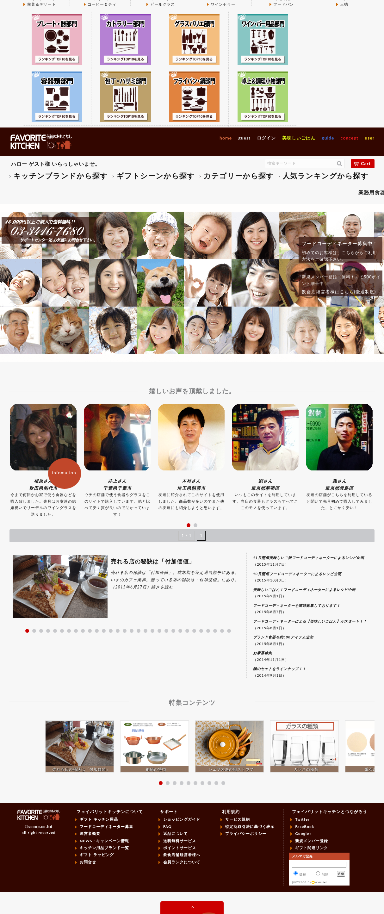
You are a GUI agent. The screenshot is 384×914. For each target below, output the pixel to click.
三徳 (344, 4)
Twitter (302, 819)
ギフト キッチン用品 (99, 819)
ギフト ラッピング (97, 854)
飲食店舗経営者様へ (181, 854)
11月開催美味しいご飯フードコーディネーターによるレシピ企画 (308, 558)
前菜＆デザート (41, 4)
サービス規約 (237, 819)
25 (194, 631)
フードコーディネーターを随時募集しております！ (296, 605)
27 (208, 631)
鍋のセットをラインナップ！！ (279, 669)
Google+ (303, 833)
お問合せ (88, 862)
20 (159, 631)
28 (215, 631)
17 (138, 631)
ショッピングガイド (181, 819)
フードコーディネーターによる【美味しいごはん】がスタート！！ (310, 621)
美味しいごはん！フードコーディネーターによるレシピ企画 (304, 590)
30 (229, 631)
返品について (175, 833)
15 (125, 631)
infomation (64, 472)
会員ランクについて (181, 862)
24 (187, 631)
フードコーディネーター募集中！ (340, 243)
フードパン (283, 4)
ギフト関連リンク (311, 847)
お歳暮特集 (262, 653)
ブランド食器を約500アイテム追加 (283, 637)
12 (104, 631)
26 (201, 631)
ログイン (266, 137)
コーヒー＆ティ (102, 4)
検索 (339, 163)
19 (152, 631)
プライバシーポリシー (245, 833)
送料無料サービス (179, 840)
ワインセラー (223, 4)
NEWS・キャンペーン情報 (104, 840)
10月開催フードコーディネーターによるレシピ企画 (297, 574)
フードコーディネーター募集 (106, 826)
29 (222, 631)
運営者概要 (90, 833)
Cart (366, 163)
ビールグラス (162, 4)
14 (118, 631)
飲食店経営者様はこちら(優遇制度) (339, 291)
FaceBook (304, 826)
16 (131, 631)
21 (166, 631)
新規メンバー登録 (311, 840)
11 (97, 631)
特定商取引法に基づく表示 (250, 826)
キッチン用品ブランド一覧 (104, 847)
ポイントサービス (179, 847)
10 (90, 631)
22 (173, 631)
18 (145, 631)
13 (111, 631)
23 (180, 631)
